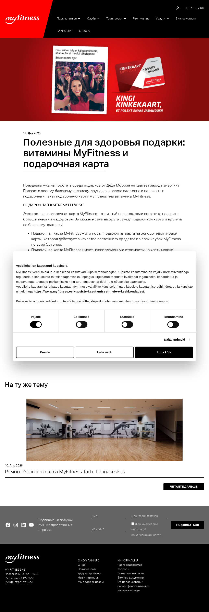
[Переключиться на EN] (195, 8)
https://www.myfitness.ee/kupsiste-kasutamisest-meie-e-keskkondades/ (89, 291)
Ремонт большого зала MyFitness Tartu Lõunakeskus (65, 471)
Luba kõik (164, 352)
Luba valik (104, 352)
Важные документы (131, 577)
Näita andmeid (174, 339)
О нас (82, 564)
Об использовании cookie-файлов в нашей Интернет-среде (133, 586)
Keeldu (45, 352)
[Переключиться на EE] (187, 8)
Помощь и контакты (131, 573)
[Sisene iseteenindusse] (178, 8)
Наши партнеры (88, 577)
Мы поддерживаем (91, 581)
